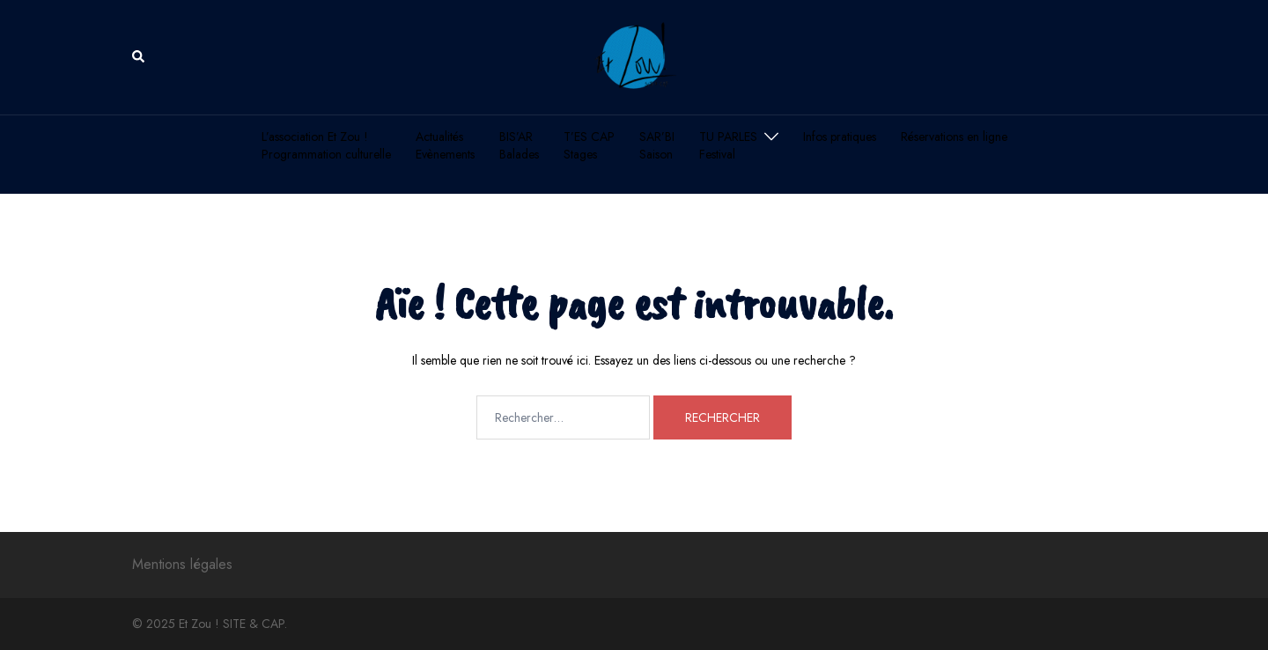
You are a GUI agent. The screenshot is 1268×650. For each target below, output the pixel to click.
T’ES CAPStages (589, 146)
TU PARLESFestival (728, 146)
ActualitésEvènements (445, 146)
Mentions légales (182, 564)
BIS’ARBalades (519, 146)
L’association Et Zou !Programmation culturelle (326, 146)
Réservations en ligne (954, 137)
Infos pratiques (839, 137)
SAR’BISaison (657, 146)
